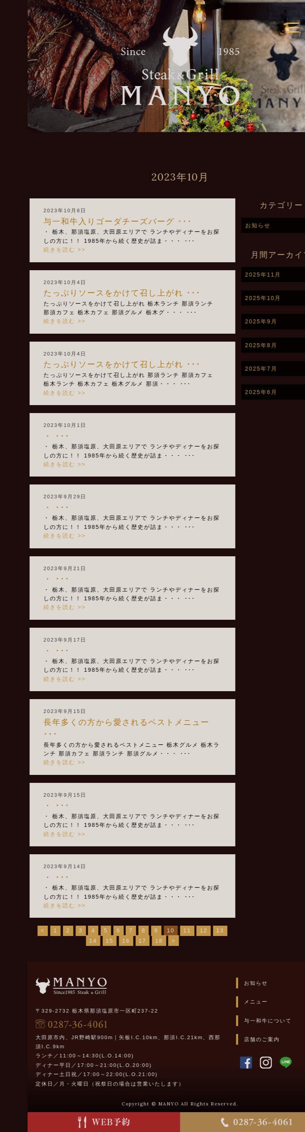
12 (220, 930)
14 (109, 941)
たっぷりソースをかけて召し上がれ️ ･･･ (138, 364)
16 (142, 941)
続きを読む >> (81, 249)
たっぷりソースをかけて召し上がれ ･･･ (138, 292)
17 (159, 941)
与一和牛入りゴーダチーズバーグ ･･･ (134, 221)
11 (203, 930)
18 (175, 941)
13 (236, 930)
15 (126, 941)
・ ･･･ (73, 436)
